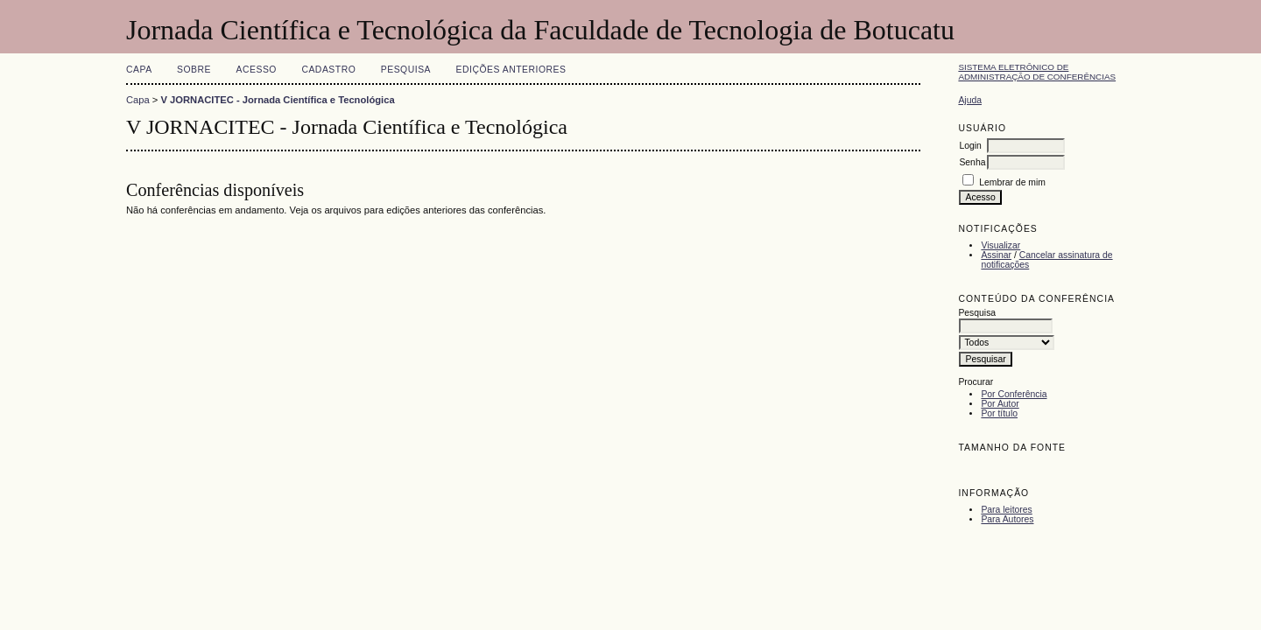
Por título (999, 413)
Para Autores (1007, 519)
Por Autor (999, 404)
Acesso (256, 69)
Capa (139, 69)
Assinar (996, 255)
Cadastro (328, 69)
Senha (972, 162)
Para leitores (1006, 509)
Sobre (194, 69)
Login (970, 145)
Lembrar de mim (1012, 182)
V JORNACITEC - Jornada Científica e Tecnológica (278, 99)
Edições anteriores (511, 69)
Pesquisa (406, 69)
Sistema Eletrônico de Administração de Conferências (1037, 71)
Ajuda (970, 100)
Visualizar (1000, 245)
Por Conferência (1013, 394)
